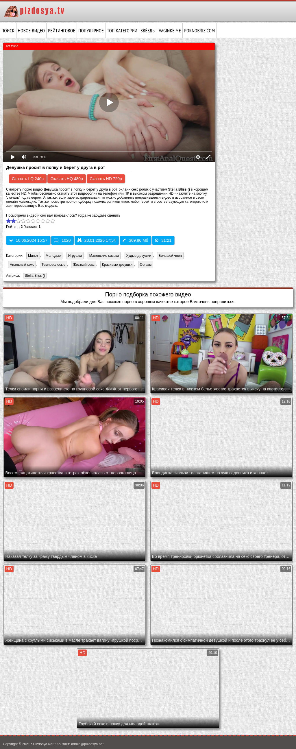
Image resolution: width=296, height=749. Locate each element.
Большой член (170, 256)
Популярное (91, 30)
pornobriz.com (199, 30)
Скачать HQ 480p (66, 178)
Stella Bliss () (34, 276)
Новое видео (31, 30)
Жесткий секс (84, 265)
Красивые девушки (117, 265)
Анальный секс (22, 265)
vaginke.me (170, 30)
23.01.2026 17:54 (96, 240)
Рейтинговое (61, 30)
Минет (33, 256)
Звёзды (148, 30)
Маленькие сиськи (104, 256)
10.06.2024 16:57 (28, 240)
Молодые (53, 256)
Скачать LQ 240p (28, 178)
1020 (62, 240)
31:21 (163, 240)
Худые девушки (138, 256)
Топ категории (122, 30)
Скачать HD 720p (106, 178)
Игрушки (75, 256)
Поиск (8, 30)
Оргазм (145, 265)
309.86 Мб (135, 240)
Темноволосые (54, 265)
